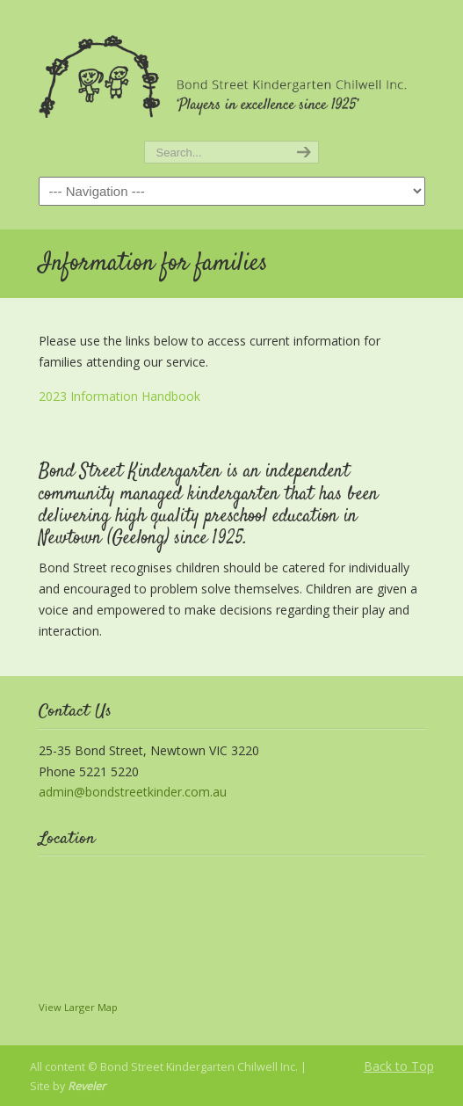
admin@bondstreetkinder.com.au (133, 791)
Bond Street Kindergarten (232, 71)
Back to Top (399, 1066)
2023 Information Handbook (119, 396)
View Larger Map (78, 1007)
